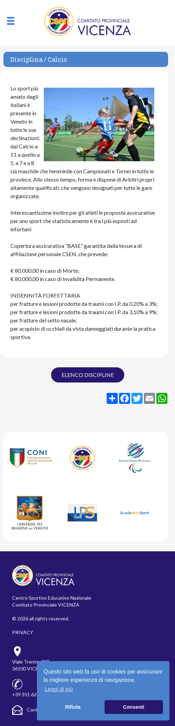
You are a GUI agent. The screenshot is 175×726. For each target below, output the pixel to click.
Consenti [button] (133, 707)
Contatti (29, 710)
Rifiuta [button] (72, 707)
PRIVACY (22, 632)
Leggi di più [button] (59, 689)
